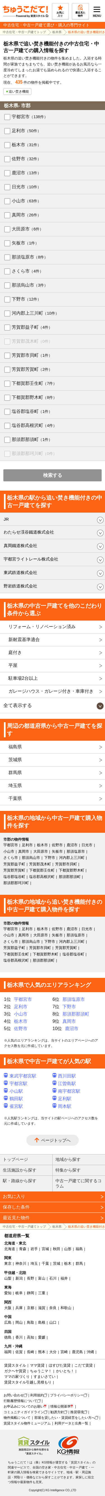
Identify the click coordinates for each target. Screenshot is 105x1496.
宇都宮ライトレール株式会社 (31, 559)
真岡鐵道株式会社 (20, 545)
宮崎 (64, 1352)
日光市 (26, 186)
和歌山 (65, 1308)
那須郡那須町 (32, 439)
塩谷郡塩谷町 (32, 411)
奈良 (53, 1308)
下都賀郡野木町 (34, 397)
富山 (41, 1278)
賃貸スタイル (15, 1365)
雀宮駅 (13, 1106)
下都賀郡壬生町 (34, 383)
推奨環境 (77, 1412)
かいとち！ (65, 1371)
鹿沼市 (26, 172)
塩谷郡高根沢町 (34, 425)
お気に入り (14, 1196)
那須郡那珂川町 (34, 453)
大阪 (7, 1308)
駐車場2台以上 (23, 678)
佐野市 (26, 158)
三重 (41, 1293)
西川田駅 (64, 1076)
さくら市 (27, 271)
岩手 (34, 1249)
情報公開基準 (60, 1406)
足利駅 (62, 1098)
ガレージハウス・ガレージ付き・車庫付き (51, 691)
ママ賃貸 (37, 1365)
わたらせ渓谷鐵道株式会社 (29, 532)
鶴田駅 (13, 1098)
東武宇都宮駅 (20, 1076)
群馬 (79, 1263)
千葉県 (15, 798)
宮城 (45, 1249)
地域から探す (68, 1159)
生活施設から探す (19, 1170)
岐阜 (19, 1293)
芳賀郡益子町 (32, 327)
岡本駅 (62, 1106)
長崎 (30, 1352)
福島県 (15, 746)
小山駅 (13, 1091)
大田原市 (27, 229)
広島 (7, 1322)
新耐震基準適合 (24, 639)
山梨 (7, 1278)
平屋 (12, 665)
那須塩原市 (30, 257)
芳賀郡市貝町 (32, 355)
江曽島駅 (64, 1083)
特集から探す (68, 1170)
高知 (30, 1337)
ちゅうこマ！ (41, 1371)
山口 (53, 1322)
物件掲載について (17, 1418)
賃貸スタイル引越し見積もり (28, 1382)
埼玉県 (15, 785)
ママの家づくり (17, 1376)
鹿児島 (77, 1352)
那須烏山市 (30, 285)
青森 (22, 1249)
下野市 (26, 299)
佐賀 (19, 1352)
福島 (79, 1249)
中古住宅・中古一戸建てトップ (24, 32)
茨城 (56, 1263)
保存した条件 (16, 1207)
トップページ (15, 1159)
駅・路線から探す (19, 1180)
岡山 (19, 1322)
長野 (30, 1278)
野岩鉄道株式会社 (20, 586)
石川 (53, 1278)
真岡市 (26, 214)
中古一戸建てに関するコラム (78, 1183)
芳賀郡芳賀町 (32, 369)
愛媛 (41, 1337)
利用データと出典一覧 (71, 1423)
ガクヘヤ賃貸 (15, 1371)
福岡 (7, 1352)
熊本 (41, 1352)
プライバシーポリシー (67, 1395)
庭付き (15, 652)
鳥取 (30, 1322)
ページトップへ (56, 1140)
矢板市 (25, 243)
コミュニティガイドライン (24, 1412)
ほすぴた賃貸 (60, 1365)
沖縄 (90, 1352)
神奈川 (20, 1263)
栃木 (67, 1263)
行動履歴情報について (20, 1401)
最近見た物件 (16, 1217)
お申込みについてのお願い (24, 1406)
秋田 (56, 1249)
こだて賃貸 (83, 1365)
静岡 (30, 1293)
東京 (7, 1263)
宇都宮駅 (15, 1083)
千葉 (45, 1263)
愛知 (7, 1293)
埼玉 (34, 1263)
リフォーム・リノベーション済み (42, 626)
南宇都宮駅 (67, 1091)
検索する (52, 475)
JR (6, 519)
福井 (64, 1278)
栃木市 (26, 144)
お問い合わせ (14, 1395)
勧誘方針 (57, 1412)
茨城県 (15, 759)
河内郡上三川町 (35, 313)
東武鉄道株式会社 (20, 572)
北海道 (9, 1249)
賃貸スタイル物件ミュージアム (27, 1423)
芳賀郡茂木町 (32, 341)
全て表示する (17, 705)
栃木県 (57, 32)
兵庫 (19, 1308)
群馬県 (15, 772)
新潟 (19, 1278)
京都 (30, 1308)
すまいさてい (44, 1376)
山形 (67, 1249)
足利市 (26, 130)
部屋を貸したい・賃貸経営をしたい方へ (64, 1418)
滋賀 (41, 1308)
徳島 (7, 1337)
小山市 (26, 200)
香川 (19, 1337)
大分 (53, 1352)
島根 (41, 1322)
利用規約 (37, 1395)
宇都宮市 (30, 116)
